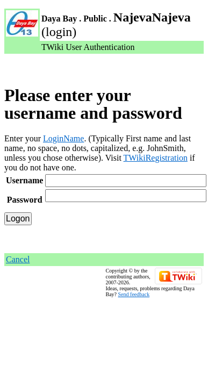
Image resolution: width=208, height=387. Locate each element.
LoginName (63, 138)
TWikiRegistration (156, 157)
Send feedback (134, 294)
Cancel (18, 259)
